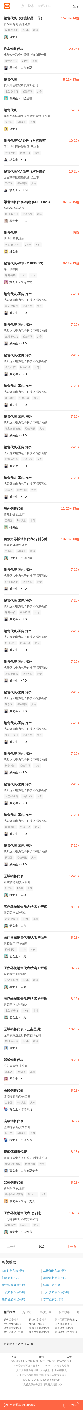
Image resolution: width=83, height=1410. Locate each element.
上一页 (11, 1246)
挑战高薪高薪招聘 (13, 1285)
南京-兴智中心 (13, 244)
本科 (35, 30)
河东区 (8, 704)
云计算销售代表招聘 (56, 1292)
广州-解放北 (11, 581)
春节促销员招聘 (53, 1299)
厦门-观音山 (11, 214)
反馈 (41, 1356)
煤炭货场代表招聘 (39, 1332)
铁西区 (8, 857)
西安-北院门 (11, 918)
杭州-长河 (10, 949)
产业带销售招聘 (12, 1323)
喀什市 (8, 1133)
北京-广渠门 (11, 735)
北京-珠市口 (11, 91)
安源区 (8, 122)
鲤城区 (8, 888)
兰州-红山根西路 (14, 1194)
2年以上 (21, 551)
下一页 (71, 1246)
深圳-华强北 (11, 30)
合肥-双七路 (11, 336)
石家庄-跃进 (11, 980)
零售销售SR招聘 (64, 1328)
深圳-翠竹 (10, 1225)
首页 (13, 1356)
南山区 (8, 551)
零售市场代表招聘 (39, 1328)
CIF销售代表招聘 (13, 1270)
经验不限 (27, 91)
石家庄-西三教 (13, 428)
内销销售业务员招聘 (66, 1332)
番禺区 (8, 1071)
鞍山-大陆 (10, 827)
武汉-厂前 (10, 367)
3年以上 (21, 122)
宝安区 (8, 520)
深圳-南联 (10, 275)
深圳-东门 (10, 612)
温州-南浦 (10, 152)
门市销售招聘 (10, 1277)
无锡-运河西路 (13, 1163)
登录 (76, 6)
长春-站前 (10, 765)
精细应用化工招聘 (13, 1332)
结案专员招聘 (51, 1285)
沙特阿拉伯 (11, 60)
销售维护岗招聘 (12, 1328)
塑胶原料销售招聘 (54, 1277)
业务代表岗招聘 (63, 1323)
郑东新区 (10, 398)
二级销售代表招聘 (54, 1270)
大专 (39, 91)
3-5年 (26, 30)
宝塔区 (8, 1102)
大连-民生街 (11, 796)
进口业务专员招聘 (13, 1299)
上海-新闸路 (11, 673)
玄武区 (8, 489)
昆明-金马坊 (11, 1041)
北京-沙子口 (11, 1010)
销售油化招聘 (36, 1323)
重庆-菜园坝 (11, 306)
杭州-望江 (10, 643)
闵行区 (8, 183)
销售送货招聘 (11, 1319)
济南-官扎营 (11, 459)
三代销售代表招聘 (13, 1292)
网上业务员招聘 (37, 1319)
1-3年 (23, 275)
